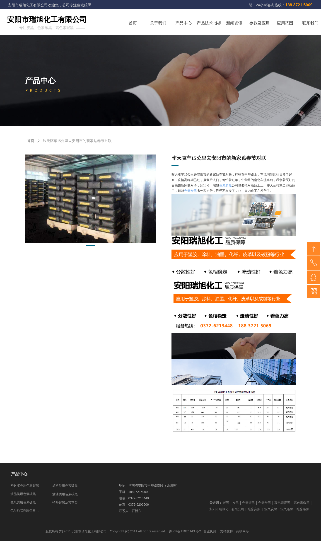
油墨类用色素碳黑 (23, 494)
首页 (30, 141)
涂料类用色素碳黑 (65, 485)
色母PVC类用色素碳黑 (26, 510)
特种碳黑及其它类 (65, 502)
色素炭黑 (225, 185)
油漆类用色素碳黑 (65, 494)
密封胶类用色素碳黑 (24, 485)
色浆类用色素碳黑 (23, 502)
